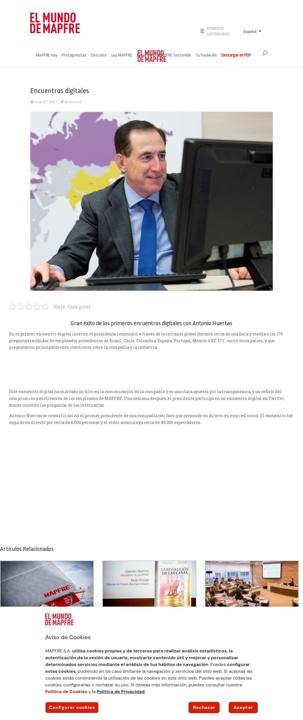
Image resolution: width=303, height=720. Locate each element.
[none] (256, 31)
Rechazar (204, 707)
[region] (151, 663)
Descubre (99, 55)
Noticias (73, 101)
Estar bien (145, 55)
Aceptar (243, 707)
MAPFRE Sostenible (174, 55)
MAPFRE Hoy (46, 55)
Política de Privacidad (121, 692)
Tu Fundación (206, 55)
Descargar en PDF (236, 55)
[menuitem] (252, 31)
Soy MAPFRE (121, 55)
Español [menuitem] (249, 31)
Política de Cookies (66, 692)
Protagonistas (74, 55)
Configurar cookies (72, 707)
